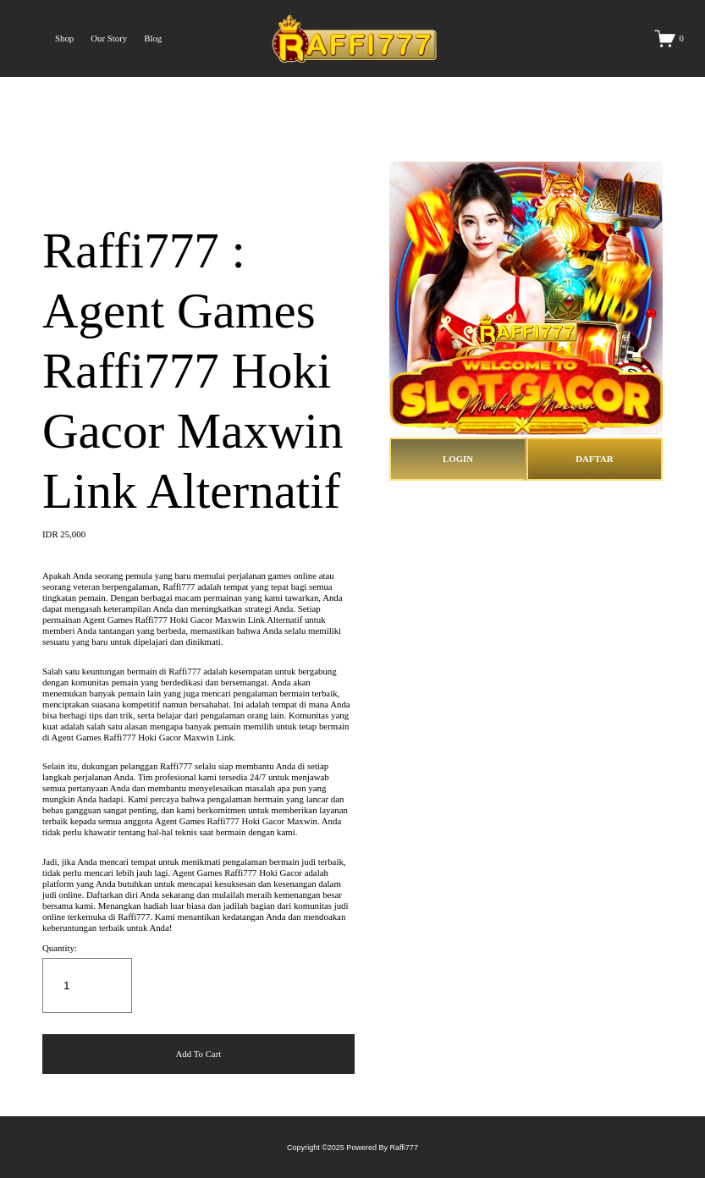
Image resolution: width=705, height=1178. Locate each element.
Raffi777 (178, 586)
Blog (153, 38)
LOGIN (458, 459)
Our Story (109, 38)
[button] (198, 1054)
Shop (64, 38)
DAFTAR (594, 459)
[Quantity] (87, 985)
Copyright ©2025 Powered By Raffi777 (352, 1147)
